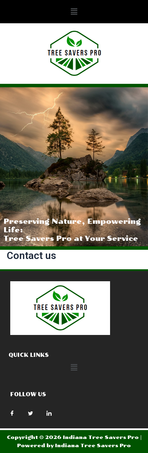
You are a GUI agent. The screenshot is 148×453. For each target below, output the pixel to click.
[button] (74, 11)
